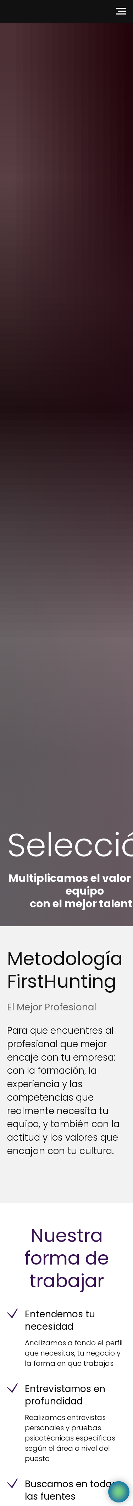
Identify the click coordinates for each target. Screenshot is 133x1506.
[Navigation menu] (121, 11)
